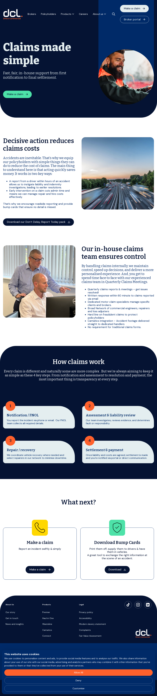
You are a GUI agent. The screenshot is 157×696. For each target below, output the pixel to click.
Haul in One (48, 618)
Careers (83, 14)
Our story (10, 612)
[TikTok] (128, 604)
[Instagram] (138, 604)
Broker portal (132, 19)
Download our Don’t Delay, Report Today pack (36, 222)
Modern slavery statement (92, 624)
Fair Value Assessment (90, 635)
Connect (46, 635)
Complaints (85, 630)
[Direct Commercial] (13, 14)
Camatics (47, 630)
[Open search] (113, 14)
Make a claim (132, 8)
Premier (46, 612)
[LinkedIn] (147, 604)
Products (66, 14)
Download (115, 569)
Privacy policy (86, 612)
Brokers (32, 14)
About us (98, 14)
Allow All (78, 672)
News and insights (15, 624)
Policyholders (48, 14)
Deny (78, 680)
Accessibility (85, 618)
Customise (78, 688)
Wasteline (47, 624)
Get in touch (12, 618)
